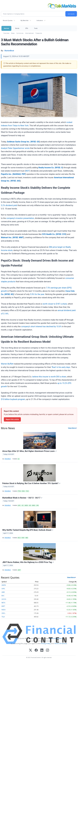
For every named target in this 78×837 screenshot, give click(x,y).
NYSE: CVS (61, 234)
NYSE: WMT (18, 237)
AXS (30, 505)
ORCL (3, 613)
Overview (6, 33)
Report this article (12, 419)
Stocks (17, 28)
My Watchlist (24, 20)
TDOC (27, 491)
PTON (19, 491)
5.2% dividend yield (9, 205)
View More (72, 428)
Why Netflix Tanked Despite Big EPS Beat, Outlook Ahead (27, 530)
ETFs (26, 28)
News (12, 33)
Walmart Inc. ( (7, 237)
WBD (27, 537)
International (29, 33)
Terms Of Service (60, 643)
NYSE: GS (35, 142)
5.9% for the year (37, 294)
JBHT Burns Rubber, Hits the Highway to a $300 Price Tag (28, 562)
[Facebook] (36, 650)
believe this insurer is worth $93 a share (49, 376)
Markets (6, 28)
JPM (37, 505)
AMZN (26, 505)
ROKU (23, 491)
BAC (3, 596)
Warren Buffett (7, 364)
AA (18, 459)
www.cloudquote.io (56, 638)
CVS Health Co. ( (49, 234)
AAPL (19, 505)
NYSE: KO (9, 294)
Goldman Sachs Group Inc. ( (19, 142)
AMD (3, 592)
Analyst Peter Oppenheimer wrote (15, 148)
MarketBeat (7, 459)
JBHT (19, 570)
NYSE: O (58, 167)
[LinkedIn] (41, 650)
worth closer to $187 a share (54, 304)
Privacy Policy (46, 643)
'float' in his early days (61, 367)
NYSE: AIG (15, 181)
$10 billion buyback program (13, 399)
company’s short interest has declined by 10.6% (41, 326)
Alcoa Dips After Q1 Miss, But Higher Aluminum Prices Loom (29, 451)
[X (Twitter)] (30, 650)
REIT (27, 171)
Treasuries (39, 33)
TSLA (3, 617)
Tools (35, 28)
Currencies (19, 33)
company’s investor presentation (20, 218)
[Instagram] (47, 650)
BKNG (33, 505)
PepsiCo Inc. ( (7, 174)
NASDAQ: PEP (19, 174)
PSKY (23, 537)
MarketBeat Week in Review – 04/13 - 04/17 (22, 498)
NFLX (19, 537)
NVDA (4, 610)
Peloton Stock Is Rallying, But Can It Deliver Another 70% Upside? (31, 483)
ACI (22, 505)
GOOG (4, 599)
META (3, 603)
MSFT (3, 606)
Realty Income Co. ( (47, 167)
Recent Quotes (7, 20)
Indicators (40, 20)
